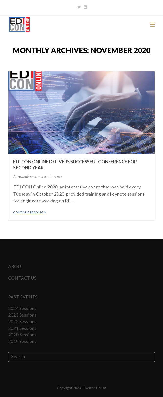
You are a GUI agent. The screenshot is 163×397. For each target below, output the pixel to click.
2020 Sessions (22, 334)
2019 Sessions (22, 341)
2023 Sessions (22, 315)
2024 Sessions (22, 308)
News (58, 177)
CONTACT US (22, 278)
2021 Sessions (22, 328)
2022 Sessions (22, 321)
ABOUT (16, 266)
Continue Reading (29, 212)
